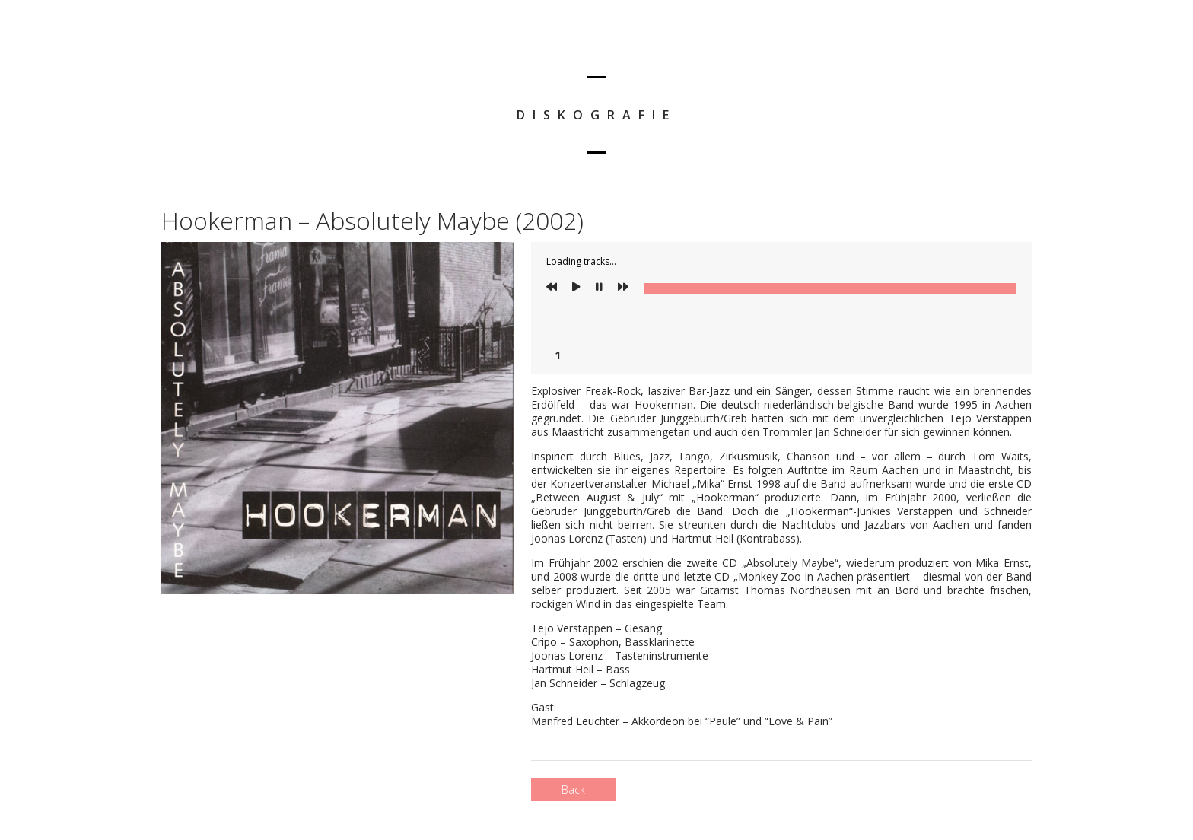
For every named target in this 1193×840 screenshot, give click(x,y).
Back (573, 789)
